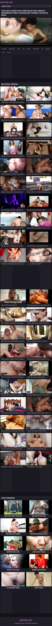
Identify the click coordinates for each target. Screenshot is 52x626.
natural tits (36, 49)
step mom (12, 49)
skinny (29, 49)
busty (8, 52)
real (23, 49)
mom (18, 49)
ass (42, 49)
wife (3, 52)
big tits (48, 49)
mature (4, 49)
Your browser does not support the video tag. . (26, 32)
